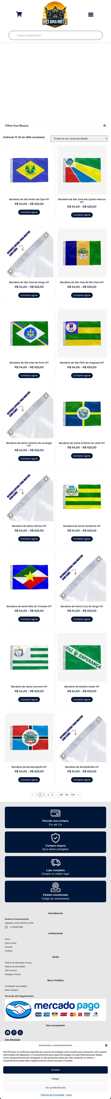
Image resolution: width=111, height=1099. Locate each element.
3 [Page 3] (44, 794)
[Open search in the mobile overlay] (55, 35)
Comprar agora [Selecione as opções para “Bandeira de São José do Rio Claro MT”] (81, 295)
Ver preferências (55, 1087)
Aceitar (55, 1069)
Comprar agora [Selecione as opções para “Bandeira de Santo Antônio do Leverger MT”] (29, 458)
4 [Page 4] (48, 794)
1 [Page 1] (36, 794)
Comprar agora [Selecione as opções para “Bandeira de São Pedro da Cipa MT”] (29, 212)
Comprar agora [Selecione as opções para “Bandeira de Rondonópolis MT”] (29, 779)
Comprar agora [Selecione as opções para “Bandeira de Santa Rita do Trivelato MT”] (29, 619)
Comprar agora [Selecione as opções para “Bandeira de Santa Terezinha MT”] (81, 538)
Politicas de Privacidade (52, 1095)
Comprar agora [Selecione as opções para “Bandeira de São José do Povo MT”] (29, 375)
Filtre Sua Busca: (17, 125)
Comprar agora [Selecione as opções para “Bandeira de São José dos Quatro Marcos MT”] (81, 214)
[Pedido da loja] (79, 138)
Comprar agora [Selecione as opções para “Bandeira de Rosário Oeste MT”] (81, 699)
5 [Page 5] (52, 794)
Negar (55, 1078)
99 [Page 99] (66, 794)
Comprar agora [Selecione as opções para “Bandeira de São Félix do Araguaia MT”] (81, 375)
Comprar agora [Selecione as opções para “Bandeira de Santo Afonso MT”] (29, 538)
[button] (106, 1045)
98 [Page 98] (61, 794)
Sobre (69, 1095)
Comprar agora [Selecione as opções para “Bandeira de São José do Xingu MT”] (29, 295)
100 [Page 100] (73, 794)
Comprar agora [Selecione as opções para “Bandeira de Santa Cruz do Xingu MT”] (81, 619)
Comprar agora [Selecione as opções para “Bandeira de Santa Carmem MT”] (29, 699)
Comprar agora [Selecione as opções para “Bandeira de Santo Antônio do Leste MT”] (81, 455)
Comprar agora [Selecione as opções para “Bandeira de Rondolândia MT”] (81, 779)
